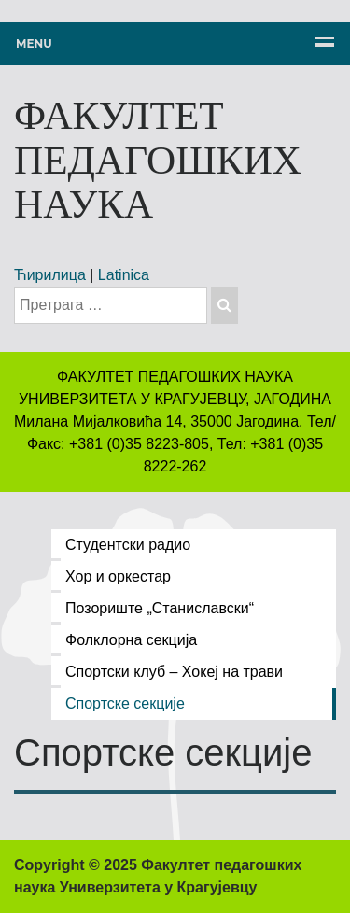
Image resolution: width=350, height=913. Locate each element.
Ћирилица (50, 275)
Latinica (123, 275)
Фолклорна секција (131, 640)
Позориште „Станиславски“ (159, 608)
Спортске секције (125, 703)
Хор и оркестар (118, 576)
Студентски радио (127, 545)
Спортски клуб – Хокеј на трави (174, 672)
